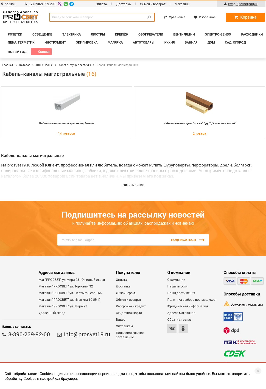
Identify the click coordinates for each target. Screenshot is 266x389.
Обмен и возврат (152, 4)
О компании (176, 279)
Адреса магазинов (181, 313)
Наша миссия (177, 286)
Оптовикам (124, 326)
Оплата (101, 4)
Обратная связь (179, 319)
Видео (120, 319)
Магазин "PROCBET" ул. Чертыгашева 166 (70, 293)
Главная (7, 65)
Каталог (24, 65)
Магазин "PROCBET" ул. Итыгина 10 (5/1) (69, 299)
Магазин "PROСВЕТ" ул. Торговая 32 (66, 286)
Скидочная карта (129, 313)
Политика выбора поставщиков (191, 299)
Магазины (182, 4)
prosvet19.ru (19, 165)
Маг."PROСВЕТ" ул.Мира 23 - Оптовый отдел (72, 279)
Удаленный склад (52, 313)
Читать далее (133, 184)
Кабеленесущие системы (75, 65)
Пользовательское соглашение (130, 335)
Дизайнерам (125, 293)
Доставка (123, 4)
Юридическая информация (187, 306)
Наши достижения (181, 293)
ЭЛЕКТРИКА (44, 65)
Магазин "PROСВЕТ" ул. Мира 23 (63, 306)
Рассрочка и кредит (131, 306)
